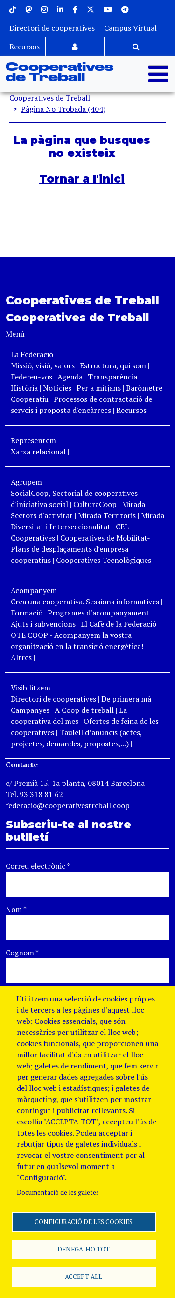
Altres (21, 657)
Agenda (70, 377)
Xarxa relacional (38, 451)
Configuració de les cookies (84, 1221)
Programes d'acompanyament (98, 613)
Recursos (24, 46)
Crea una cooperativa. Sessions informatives (85, 601)
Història (24, 388)
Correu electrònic (38, 866)
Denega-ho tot (83, 1249)
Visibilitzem (30, 688)
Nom (16, 909)
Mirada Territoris (107, 515)
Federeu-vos (31, 377)
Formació (26, 613)
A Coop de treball (84, 710)
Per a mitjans (99, 388)
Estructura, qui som (113, 365)
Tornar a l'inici (82, 178)
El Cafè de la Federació (118, 624)
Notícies (58, 388)
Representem (33, 440)
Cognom (22, 952)
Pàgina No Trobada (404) (63, 109)
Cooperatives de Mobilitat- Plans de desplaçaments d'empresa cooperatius (80, 549)
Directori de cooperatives (52, 28)
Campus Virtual (130, 28)
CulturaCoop (95, 504)
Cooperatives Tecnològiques (103, 560)
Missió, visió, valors (43, 365)
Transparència (112, 377)
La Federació (32, 354)
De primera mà (126, 699)
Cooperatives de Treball (59, 72)
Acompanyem (34, 590)
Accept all (83, 1276)
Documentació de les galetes (58, 1192)
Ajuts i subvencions (43, 624)
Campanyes (30, 710)
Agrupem (26, 482)
